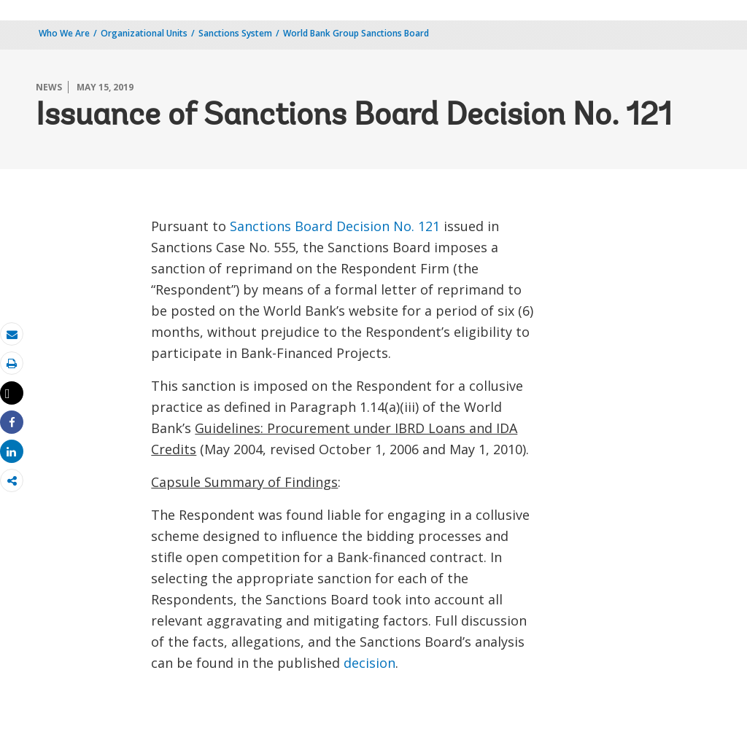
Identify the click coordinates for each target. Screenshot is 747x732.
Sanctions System (235, 33)
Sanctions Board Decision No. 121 (335, 226)
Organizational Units (144, 33)
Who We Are (64, 33)
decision (369, 662)
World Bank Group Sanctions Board (356, 33)
